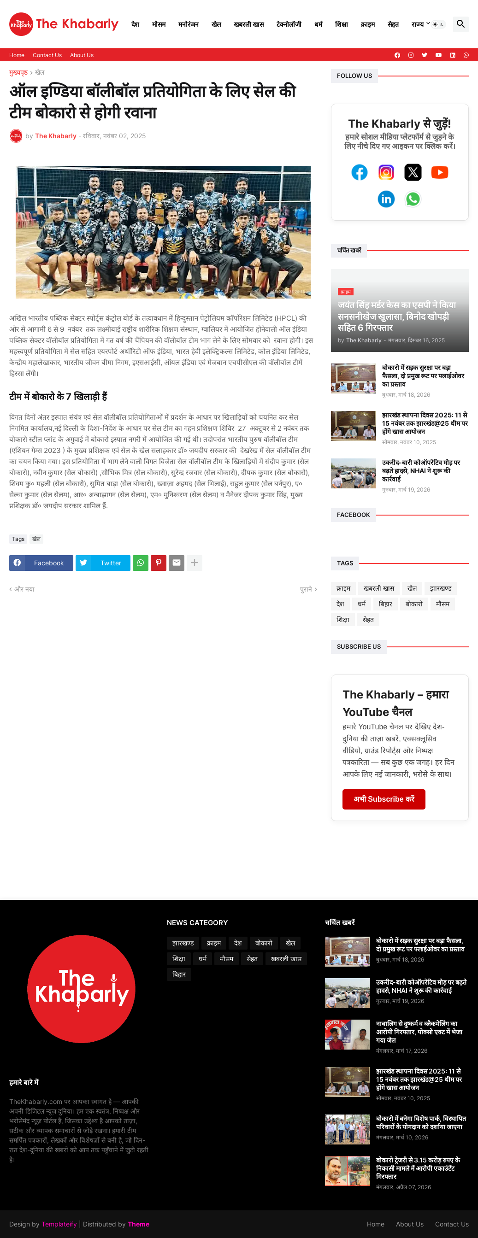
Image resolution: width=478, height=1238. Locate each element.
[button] (438, 24)
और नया (24, 589)
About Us (82, 55)
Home (16, 55)
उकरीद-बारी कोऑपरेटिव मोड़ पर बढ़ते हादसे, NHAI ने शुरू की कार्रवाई (421, 470)
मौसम (158, 24)
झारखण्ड (440, 588)
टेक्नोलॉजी (289, 24)
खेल (216, 24)
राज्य (418, 24)
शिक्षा (341, 24)
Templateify (59, 1224)
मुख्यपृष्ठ (18, 72)
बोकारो (414, 604)
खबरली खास (249, 24)
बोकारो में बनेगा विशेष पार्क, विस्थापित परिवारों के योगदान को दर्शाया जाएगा (421, 1123)
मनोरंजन (188, 24)
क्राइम (368, 24)
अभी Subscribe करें (384, 799)
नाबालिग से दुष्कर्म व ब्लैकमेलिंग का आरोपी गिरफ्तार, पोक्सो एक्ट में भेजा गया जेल (419, 1032)
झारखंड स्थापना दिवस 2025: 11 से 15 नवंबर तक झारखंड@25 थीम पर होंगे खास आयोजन (425, 423)
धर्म (318, 24)
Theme (138, 1224)
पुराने (306, 589)
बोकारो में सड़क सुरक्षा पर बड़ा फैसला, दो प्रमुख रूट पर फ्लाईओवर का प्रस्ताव (423, 376)
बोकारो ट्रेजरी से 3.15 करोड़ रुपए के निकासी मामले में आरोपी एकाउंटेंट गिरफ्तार (418, 1168)
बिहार (385, 604)
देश (135, 24)
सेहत (393, 24)
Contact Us (47, 55)
